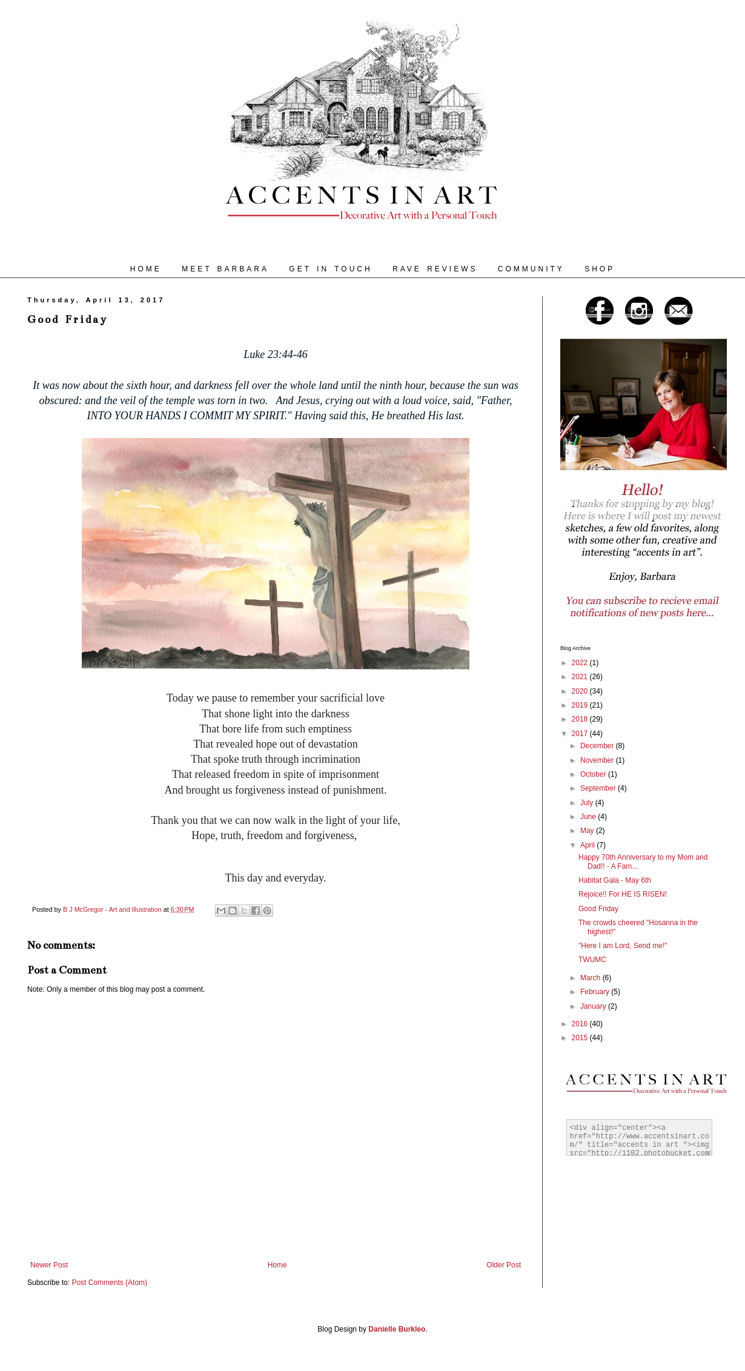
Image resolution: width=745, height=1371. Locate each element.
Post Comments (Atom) (109, 1282)
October (594, 774)
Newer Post (49, 1265)
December (598, 746)
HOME (146, 269)
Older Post (503, 1265)
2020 (581, 691)
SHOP (599, 269)
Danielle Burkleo (396, 1329)
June (589, 816)
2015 (581, 1038)
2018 (581, 719)
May (588, 830)
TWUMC (592, 959)
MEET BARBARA (225, 269)
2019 (581, 705)
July (587, 802)
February (595, 992)
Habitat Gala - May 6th (614, 880)
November (598, 760)
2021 (581, 676)
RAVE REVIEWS (434, 269)
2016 (581, 1024)
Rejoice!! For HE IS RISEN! (622, 894)
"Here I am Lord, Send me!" (622, 945)
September (599, 788)
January (594, 1006)
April (588, 845)
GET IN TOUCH (330, 269)
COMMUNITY (531, 269)
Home (277, 1265)
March (591, 978)
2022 (581, 663)
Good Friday (598, 909)
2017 (581, 733)
